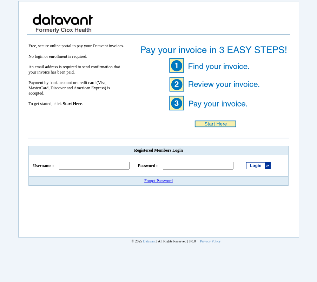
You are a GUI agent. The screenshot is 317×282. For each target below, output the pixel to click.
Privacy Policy (210, 241)
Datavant (149, 241)
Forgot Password (158, 180)
